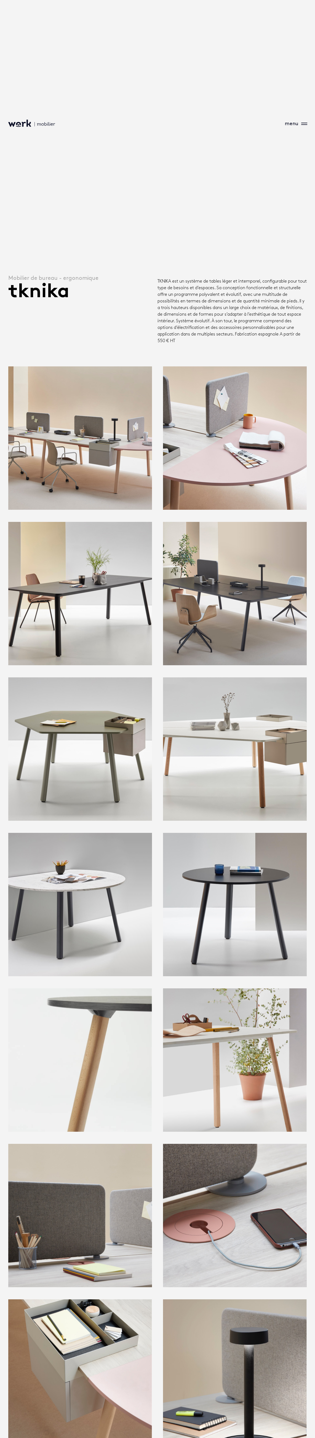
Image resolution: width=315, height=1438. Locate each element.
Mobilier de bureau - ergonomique (53, 278)
